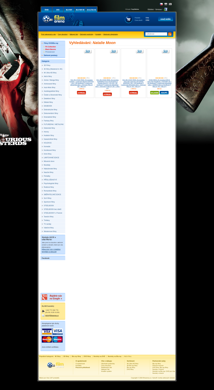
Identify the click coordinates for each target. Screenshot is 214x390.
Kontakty (98, 34)
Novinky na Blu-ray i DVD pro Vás (163, 371)
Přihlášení (151, 9)
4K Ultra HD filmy (132, 363)
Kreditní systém (106, 371)
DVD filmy (130, 369)
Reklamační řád (106, 367)
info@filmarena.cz (52, 315)
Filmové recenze (158, 365)
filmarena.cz (147, 378)
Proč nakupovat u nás (48, 34)
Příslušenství (50, 52)
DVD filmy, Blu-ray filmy (160, 367)
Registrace (158, 9)
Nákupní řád (74, 34)
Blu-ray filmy (131, 367)
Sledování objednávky (110, 34)
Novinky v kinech (158, 369)
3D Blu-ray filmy (132, 365)
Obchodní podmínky (86, 34)
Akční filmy (127, 356)
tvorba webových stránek (166, 378)
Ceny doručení (63, 34)
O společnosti (80, 363)
